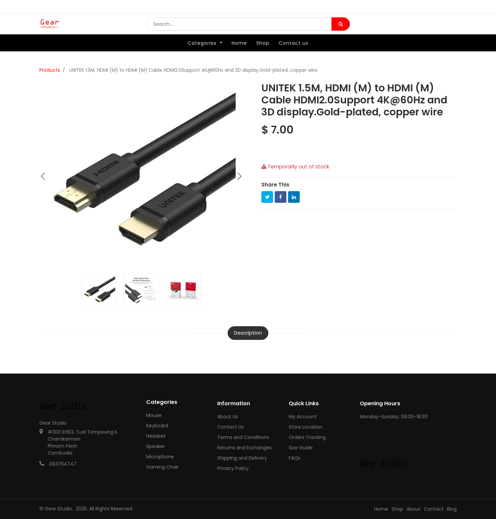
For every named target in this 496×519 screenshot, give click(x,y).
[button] (43, 176)
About (414, 509)
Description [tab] (248, 332)
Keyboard (157, 425)
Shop (397, 509)
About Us (227, 416)
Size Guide (301, 447)
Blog (452, 509)
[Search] (340, 28)
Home (381, 509)
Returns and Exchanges (244, 447)
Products (49, 70)
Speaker (155, 446)
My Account (303, 416)
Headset (156, 436)
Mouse (154, 415)
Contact (434, 509)
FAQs (294, 458)
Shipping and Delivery (242, 458)
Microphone (160, 456)
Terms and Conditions (243, 437)
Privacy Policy (233, 468)
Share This (275, 184)
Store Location (305, 427)
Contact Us (230, 427)
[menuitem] (239, 52)
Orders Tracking (307, 437)
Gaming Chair (162, 467)
